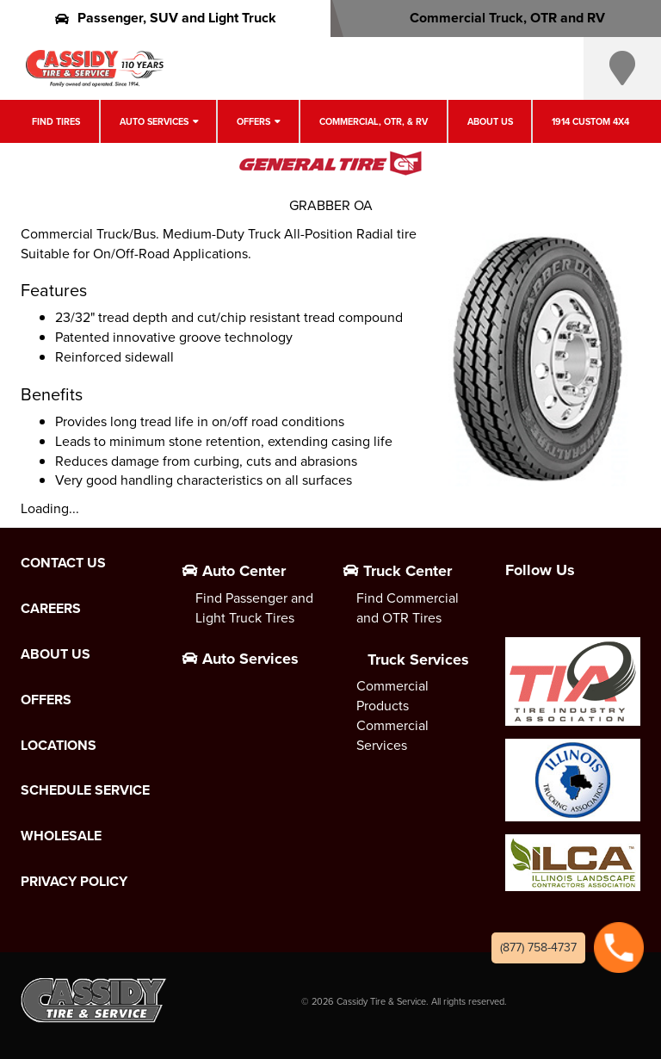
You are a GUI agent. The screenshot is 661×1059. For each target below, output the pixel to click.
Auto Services (154, 121)
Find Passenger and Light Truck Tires (254, 608)
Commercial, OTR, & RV (373, 121)
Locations (58, 745)
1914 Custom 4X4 (590, 121)
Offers (253, 121)
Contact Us (63, 563)
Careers (51, 608)
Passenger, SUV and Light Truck (165, 18)
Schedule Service (85, 790)
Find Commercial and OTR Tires (407, 608)
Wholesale (61, 836)
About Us (490, 121)
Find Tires (56, 121)
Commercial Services (392, 735)
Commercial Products (392, 695)
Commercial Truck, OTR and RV (496, 18)
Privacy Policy (74, 881)
